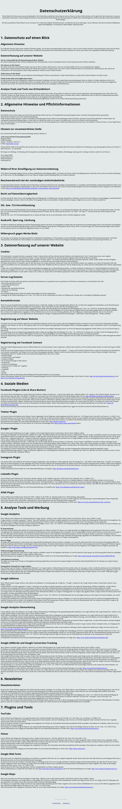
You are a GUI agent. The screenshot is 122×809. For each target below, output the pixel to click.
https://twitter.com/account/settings (65, 423)
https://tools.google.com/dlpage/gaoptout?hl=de (23, 547)
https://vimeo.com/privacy (77, 748)
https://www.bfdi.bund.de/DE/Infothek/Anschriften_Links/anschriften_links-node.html (32, 188)
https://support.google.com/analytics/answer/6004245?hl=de (96, 556)
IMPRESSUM (66, 803)
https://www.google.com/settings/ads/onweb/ (14, 629)
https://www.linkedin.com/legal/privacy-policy (70, 487)
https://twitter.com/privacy (58, 421)
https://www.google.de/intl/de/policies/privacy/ (79, 787)
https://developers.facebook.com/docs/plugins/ (100, 396)
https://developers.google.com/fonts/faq (51, 769)
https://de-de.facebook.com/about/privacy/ (102, 376)
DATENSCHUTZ (57, 803)
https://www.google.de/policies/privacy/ (95, 668)
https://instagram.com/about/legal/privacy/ (66, 468)
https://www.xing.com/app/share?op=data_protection (94, 502)
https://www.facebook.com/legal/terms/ (13, 378)
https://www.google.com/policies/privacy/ (104, 769)
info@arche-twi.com (12, 143)
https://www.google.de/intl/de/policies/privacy (85, 728)
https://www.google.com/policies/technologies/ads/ (92, 637)
